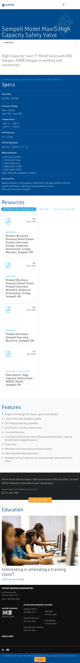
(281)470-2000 (30, 630)
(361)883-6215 (30, 612)
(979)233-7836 (51, 614)
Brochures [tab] (44, 209)
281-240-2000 (10, 492)
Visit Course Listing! (13, 579)
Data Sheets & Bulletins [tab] (64, 209)
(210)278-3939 (51, 624)
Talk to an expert (40, 500)
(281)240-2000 (14, 599)
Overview (8, 42)
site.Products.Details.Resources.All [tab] (18, 209)
